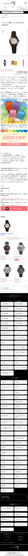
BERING (17, 476)
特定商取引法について (6, 519)
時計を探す (20, 536)
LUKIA (16, 485)
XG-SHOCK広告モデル (6, 332)
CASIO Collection (5, 415)
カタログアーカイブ (5, 529)
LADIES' (6, 15)
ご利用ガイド (21, 539)
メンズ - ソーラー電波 (19, 337)
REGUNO (3, 490)
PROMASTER (18, 471)
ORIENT (3, 411)
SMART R (3, 447)
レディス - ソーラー (5, 347)
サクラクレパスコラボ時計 (9, 16)
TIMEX (3, 457)
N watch (3, 401)
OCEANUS (17, 406)
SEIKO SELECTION (19, 447)
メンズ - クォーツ (18, 332)
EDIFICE (17, 397)
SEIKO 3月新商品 (18, 323)
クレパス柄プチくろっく (6, 433)
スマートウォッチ (5, 352)
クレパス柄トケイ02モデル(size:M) (7, 422)
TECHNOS (17, 457)
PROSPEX (17, 467)
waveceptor (17, 392)
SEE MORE (14, 288)
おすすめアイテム (7, 534)
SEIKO (16, 358)
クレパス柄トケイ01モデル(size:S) (20, 416)
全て (2, 15)
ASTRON (3, 382)
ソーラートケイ (18, 452)
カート (12, 8)
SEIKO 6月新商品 (5, 308)
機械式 (3, 342)
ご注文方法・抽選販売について (7, 509)
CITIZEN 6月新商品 (19, 303)
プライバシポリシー (19, 519)
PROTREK (4, 471)
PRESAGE (4, 467)
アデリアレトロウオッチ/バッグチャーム (7, 387)
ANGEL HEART (5, 406)
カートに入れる (14, 208)
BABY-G (3, 476)
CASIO (16, 362)
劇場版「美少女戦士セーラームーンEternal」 (7, 373)
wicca (3, 392)
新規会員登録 (4, 9)
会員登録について (18, 514)
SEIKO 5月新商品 (5, 313)
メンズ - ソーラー (5, 337)
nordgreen (4, 462)
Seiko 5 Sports (18, 462)
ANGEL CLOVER (18, 401)
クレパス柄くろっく (19, 427)
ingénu (16, 386)
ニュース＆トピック (20, 534)
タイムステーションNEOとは (7, 542)
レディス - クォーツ (19, 342)
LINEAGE (3, 485)
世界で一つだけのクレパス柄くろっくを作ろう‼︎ (20, 422)
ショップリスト (7, 536)
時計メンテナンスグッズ (6, 358)
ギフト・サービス (18, 524)
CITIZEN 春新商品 (5, 303)
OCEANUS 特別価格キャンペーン (20, 353)
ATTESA (17, 382)
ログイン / (4, 8)
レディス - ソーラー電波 (19, 347)
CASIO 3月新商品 (5, 323)
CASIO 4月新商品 (18, 313)
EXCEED (3, 397)
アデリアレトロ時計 (5, 367)
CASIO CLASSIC (18, 411)
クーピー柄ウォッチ (5, 438)
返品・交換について (5, 514)
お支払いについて (18, 508)
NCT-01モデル (4, 17)
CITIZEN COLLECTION (19, 438)
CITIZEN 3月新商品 (19, 318)
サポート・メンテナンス (6, 524)
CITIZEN (3, 362)
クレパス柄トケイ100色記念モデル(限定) (6, 428)
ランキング (7, 539)
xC (15, 433)
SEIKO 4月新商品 (5, 318)
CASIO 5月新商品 (18, 308)
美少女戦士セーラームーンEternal (7, 453)
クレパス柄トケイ (19, 16)
